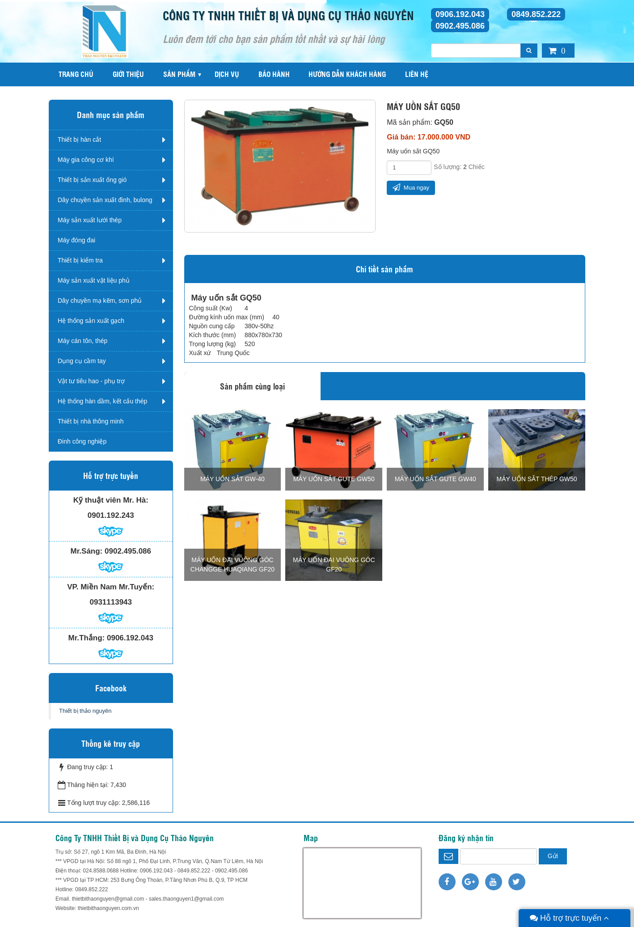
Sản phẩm (179, 74)
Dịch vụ (227, 74)
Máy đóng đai (76, 240)
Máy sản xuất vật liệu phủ (94, 280)
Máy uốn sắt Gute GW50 (334, 479)
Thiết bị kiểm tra (80, 260)
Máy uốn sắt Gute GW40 (435, 479)
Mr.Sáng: (86, 551)
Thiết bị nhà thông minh (90, 421)
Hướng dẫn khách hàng (347, 74)
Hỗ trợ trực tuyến (569, 918)
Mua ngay (411, 187)
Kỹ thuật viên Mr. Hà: (110, 500)
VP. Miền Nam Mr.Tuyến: (110, 587)
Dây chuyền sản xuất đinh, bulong (105, 199)
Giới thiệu (128, 74)
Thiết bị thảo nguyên (85, 710)
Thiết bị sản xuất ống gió (92, 179)
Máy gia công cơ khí (86, 159)
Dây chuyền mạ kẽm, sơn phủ (100, 300)
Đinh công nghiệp (82, 441)
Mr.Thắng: (86, 638)
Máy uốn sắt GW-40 (232, 479)
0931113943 (110, 602)
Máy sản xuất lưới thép (90, 220)
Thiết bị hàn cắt (79, 139)
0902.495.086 (460, 25)
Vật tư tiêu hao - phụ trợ (91, 381)
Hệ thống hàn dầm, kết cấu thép (102, 401)
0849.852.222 (536, 14)
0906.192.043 (460, 14)
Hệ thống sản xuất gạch (91, 320)
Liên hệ (416, 74)
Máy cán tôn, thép (82, 340)
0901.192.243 (111, 515)
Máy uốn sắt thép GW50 (537, 479)
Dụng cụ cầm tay (82, 360)
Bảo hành (274, 74)
